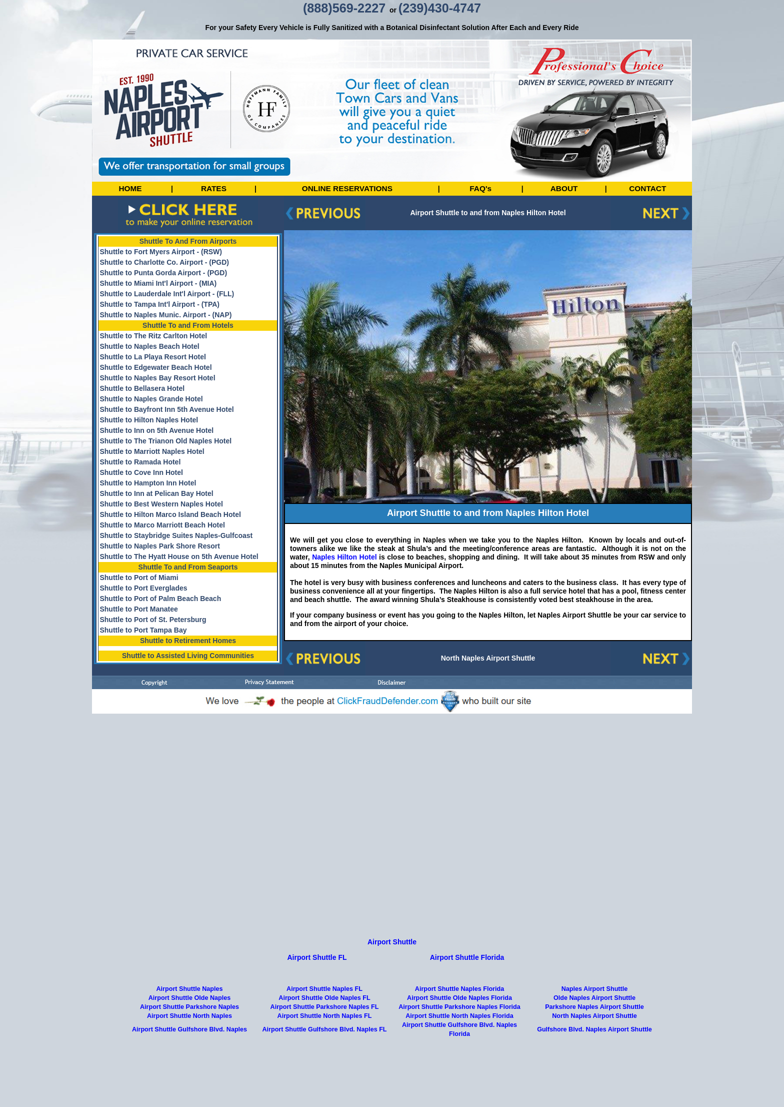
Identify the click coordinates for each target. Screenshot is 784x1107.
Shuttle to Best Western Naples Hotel (161, 504)
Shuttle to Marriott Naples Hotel (152, 451)
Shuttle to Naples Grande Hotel (151, 399)
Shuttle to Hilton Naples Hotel (149, 420)
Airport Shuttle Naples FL (324, 1026)
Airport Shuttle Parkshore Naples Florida (459, 1044)
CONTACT (647, 188)
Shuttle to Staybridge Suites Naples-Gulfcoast (176, 535)
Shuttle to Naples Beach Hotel (149, 346)
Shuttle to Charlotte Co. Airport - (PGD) (164, 262)
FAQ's (481, 188)
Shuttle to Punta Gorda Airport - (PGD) (163, 273)
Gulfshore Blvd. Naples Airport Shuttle (594, 1066)
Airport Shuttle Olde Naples (189, 1035)
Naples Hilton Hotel (343, 557)
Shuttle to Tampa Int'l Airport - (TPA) (160, 304)
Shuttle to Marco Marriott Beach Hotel (162, 525)
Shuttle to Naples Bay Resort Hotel (157, 378)
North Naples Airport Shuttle (488, 658)
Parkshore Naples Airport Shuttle (594, 1044)
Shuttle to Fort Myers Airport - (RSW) (161, 252)
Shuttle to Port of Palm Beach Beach (160, 599)
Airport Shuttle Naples (189, 1026)
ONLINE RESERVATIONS (347, 188)
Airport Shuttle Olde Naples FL (324, 1035)
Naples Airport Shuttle (595, 1026)
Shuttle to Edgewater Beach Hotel (156, 367)
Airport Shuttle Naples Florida (459, 1026)
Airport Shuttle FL (317, 995)
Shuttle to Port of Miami (139, 578)
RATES (213, 188)
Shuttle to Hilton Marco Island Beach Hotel (170, 514)
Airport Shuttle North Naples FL (325, 1053)
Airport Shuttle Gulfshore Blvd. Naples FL (324, 1066)
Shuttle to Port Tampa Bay (143, 630)
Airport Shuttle (392, 979)
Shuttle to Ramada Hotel (140, 462)
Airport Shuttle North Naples (189, 1053)
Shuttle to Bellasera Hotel (142, 388)
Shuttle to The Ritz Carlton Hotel (153, 336)
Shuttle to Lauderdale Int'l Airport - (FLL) (167, 294)
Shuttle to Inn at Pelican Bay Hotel (156, 493)
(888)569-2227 (344, 8)
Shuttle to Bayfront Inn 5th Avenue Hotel (167, 409)
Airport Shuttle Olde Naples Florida (459, 1035)
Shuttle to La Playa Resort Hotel (153, 357)
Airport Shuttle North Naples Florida (460, 1053)
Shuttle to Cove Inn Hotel (141, 472)
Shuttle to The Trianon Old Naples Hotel (166, 441)
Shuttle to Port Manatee (139, 609)
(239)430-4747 (439, 8)
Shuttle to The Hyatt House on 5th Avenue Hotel (179, 556)
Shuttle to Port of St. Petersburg (153, 620)
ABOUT (564, 188)
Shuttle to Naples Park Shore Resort (160, 546)
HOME (130, 188)
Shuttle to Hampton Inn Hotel (148, 483)
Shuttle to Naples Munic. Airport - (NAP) (166, 315)
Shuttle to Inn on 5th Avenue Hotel (157, 430)
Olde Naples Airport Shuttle (595, 1035)
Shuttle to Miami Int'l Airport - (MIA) (158, 283)
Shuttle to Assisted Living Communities (188, 656)
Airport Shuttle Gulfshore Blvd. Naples (189, 1066)
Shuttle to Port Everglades (143, 588)
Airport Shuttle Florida (467, 995)
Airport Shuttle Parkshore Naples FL (324, 1044)
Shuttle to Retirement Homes (188, 641)
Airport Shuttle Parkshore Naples (189, 1044)
